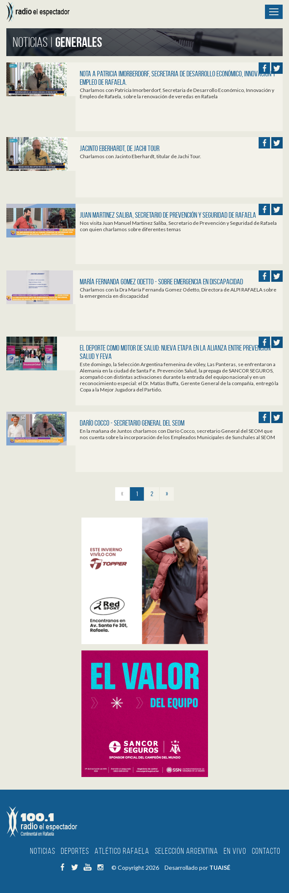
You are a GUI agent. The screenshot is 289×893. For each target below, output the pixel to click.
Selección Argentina (186, 850)
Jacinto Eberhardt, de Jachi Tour (119, 148)
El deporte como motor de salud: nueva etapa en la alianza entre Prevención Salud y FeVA (175, 352)
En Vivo (235, 850)
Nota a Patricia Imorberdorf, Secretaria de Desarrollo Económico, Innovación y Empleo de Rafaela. (177, 78)
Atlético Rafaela (122, 850)
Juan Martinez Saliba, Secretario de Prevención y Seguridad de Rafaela (168, 215)
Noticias (42, 850)
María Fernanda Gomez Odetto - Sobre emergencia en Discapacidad (161, 282)
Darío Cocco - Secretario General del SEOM (132, 423)
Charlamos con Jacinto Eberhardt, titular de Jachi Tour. (140, 156)
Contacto (266, 850)
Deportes (75, 850)
